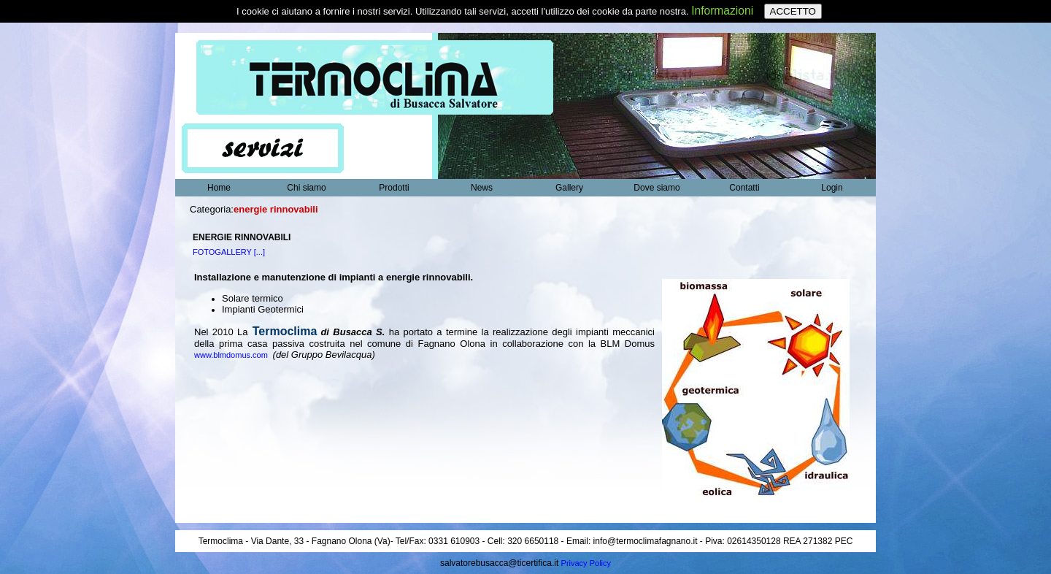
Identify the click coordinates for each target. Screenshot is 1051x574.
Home (219, 188)
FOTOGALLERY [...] (229, 252)
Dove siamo (657, 188)
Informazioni (722, 10)
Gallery (569, 188)
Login (831, 188)
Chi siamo (306, 188)
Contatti (744, 188)
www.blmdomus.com (232, 355)
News (482, 188)
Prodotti (394, 188)
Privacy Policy (586, 563)
